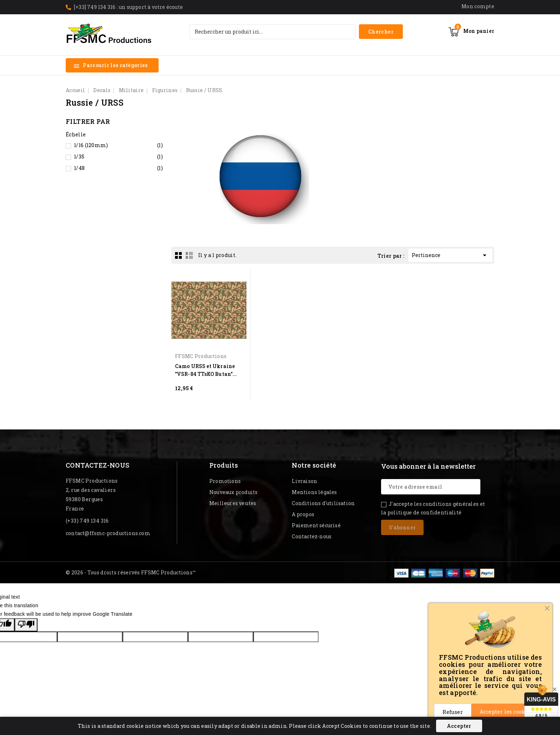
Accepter (459, 726)
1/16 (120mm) (118, 145)
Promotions (225, 481)
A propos (303, 514)
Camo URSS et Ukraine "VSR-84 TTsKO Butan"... (206, 370)
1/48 (118, 168)
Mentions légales (314, 492)
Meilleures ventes (232, 503)
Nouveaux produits (233, 492)
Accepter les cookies (507, 711)
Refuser (452, 712)
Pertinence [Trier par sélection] (450, 254)
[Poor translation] (26, 624)
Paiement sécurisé (316, 525)
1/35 (118, 156)
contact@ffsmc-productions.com (108, 533)
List (189, 255)
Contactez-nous (98, 465)
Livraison (304, 481)
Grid (178, 255)
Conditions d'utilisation (323, 503)
